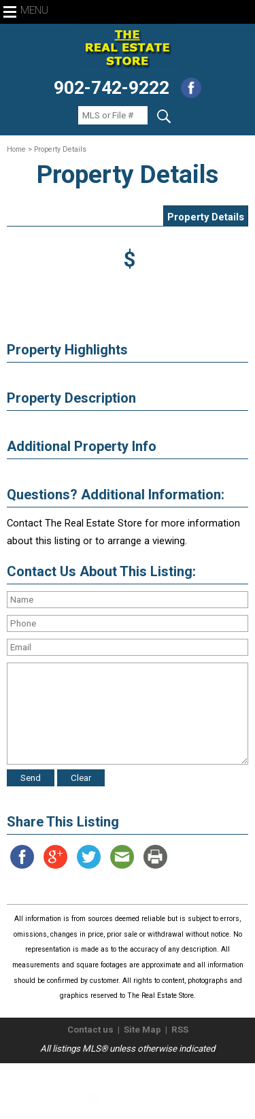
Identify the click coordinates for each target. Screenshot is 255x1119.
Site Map (142, 1029)
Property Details (205, 217)
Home (16, 149)
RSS (179, 1029)
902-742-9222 (111, 88)
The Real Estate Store (121, 1074)
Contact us (90, 1029)
